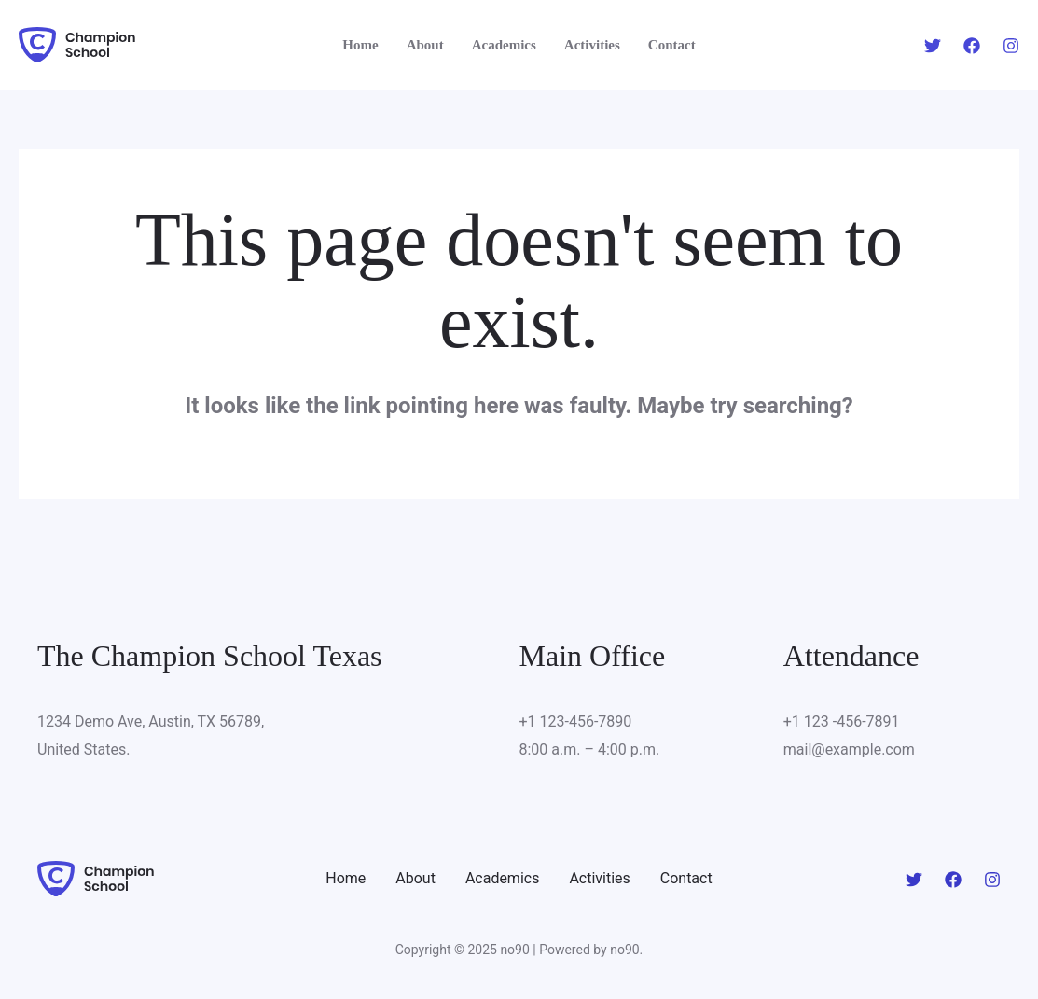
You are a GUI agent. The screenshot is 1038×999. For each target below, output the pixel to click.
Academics (502, 878)
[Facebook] (971, 45)
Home (345, 878)
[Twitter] (932, 45)
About (415, 878)
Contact (686, 878)
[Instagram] (1011, 45)
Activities (599, 878)
